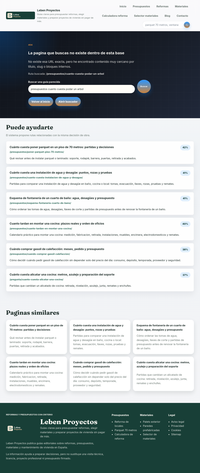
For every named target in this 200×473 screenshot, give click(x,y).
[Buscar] (187, 25)
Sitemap (176, 434)
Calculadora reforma (115, 15)
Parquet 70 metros (126, 430)
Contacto (182, 15)
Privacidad (177, 425)
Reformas (162, 6)
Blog (167, 15)
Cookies (176, 430)
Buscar (143, 86)
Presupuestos (141, 6)
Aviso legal (177, 421)
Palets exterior (151, 421)
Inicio (123, 6)
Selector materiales (146, 15)
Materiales (181, 6)
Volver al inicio (40, 101)
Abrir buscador (68, 101)
